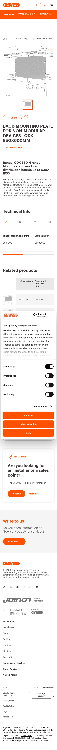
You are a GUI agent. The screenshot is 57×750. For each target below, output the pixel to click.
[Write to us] (16, 493)
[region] (28, 242)
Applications (9, 657)
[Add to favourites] (26, 117)
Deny (28, 433)
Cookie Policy (8, 706)
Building (7, 639)
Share (12, 118)
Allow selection (28, 424)
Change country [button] (41, 695)
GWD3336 (23, 300)
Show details (41, 406)
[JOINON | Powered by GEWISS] (23, 600)
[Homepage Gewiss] (11, 5)
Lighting (7, 645)
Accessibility (8, 717)
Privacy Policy (8, 701)
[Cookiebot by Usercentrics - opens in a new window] (34, 315)
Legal (5, 711)
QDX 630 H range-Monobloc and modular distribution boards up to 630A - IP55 (23, 39)
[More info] (35, 494)
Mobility (7, 651)
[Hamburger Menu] (51, 5)
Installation (8, 627)
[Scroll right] (53, 14)
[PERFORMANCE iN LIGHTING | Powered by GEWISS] (23, 612)
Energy (9, 39)
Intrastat (6, 688)
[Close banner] (53, 315)
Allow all (28, 415)
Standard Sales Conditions (9, 694)
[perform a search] (45, 5)
